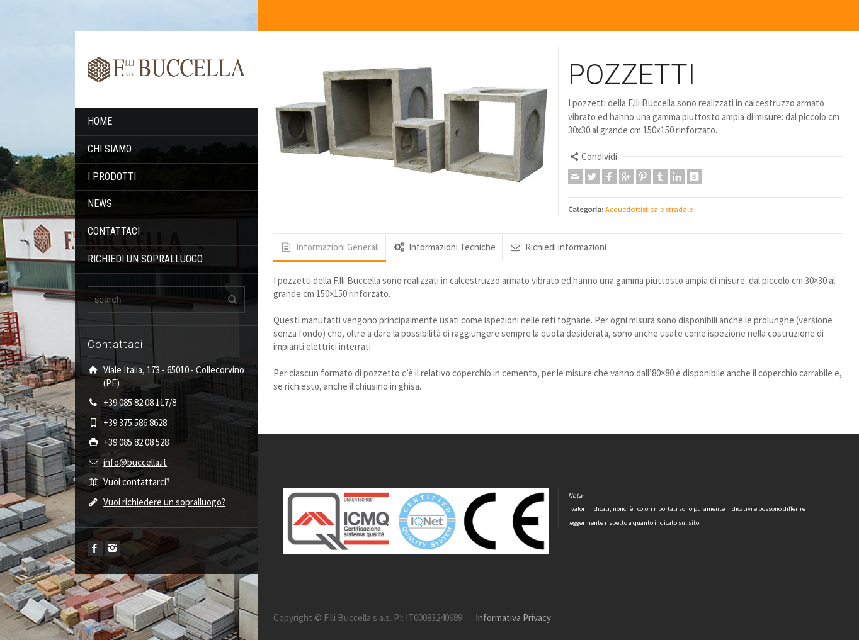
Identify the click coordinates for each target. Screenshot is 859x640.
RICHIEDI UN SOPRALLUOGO (145, 259)
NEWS (100, 204)
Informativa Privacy (513, 618)
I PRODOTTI (112, 176)
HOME (100, 121)
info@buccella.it (135, 462)
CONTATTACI (114, 231)
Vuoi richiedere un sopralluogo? (164, 502)
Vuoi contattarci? (136, 482)
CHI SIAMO (110, 149)
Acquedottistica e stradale (649, 209)
